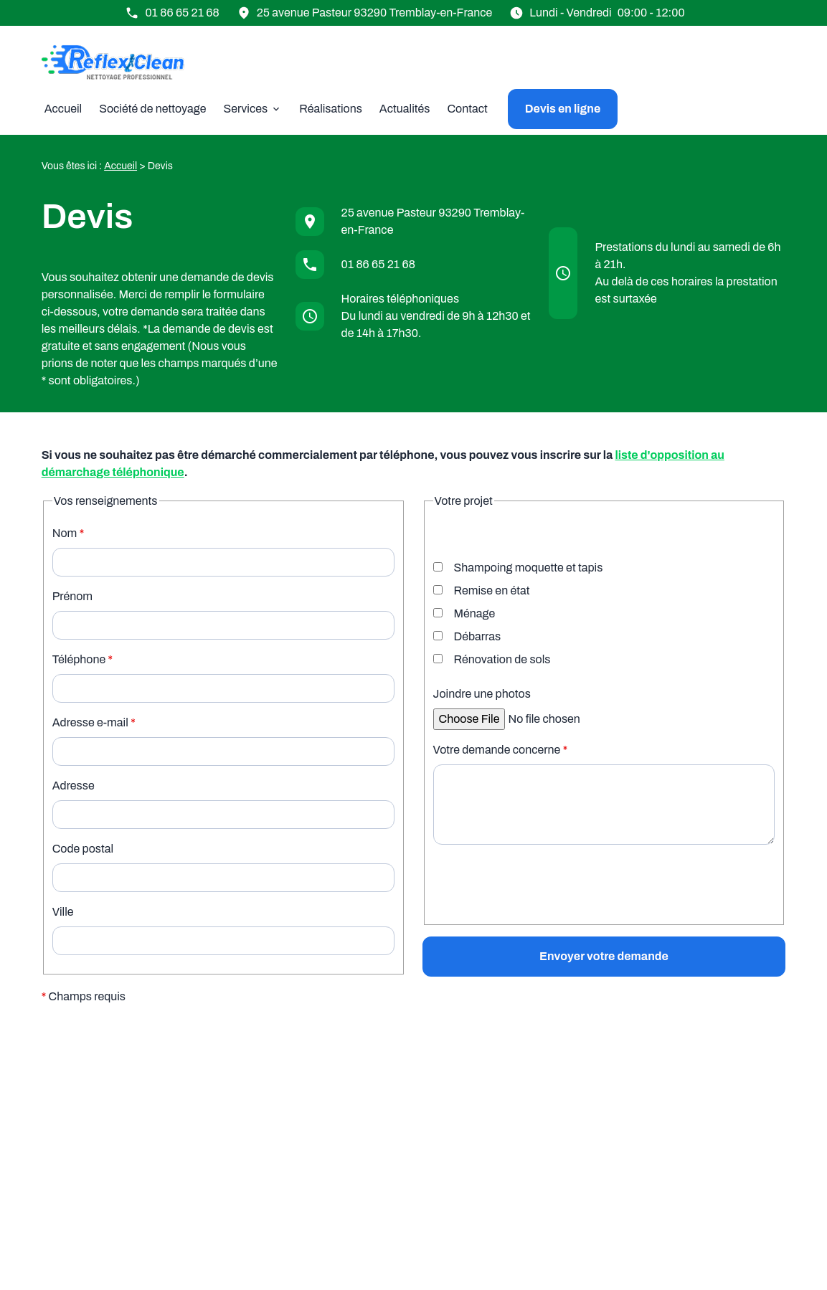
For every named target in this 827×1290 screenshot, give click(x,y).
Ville (63, 912)
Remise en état (481, 590)
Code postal (82, 849)
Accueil (63, 109)
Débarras (467, 636)
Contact (467, 109)
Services (245, 109)
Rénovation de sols (492, 659)
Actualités (404, 109)
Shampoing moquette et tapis (518, 567)
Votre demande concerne (500, 750)
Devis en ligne (563, 109)
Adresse (73, 785)
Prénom (72, 596)
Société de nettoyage (152, 109)
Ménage (464, 613)
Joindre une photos (482, 694)
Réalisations (330, 109)
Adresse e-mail (94, 722)
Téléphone (82, 659)
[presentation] (542, 915)
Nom (68, 533)
